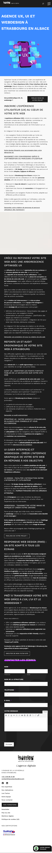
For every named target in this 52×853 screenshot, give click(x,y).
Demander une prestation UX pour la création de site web (24, 337)
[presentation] (6, 715)
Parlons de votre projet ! (17, 536)
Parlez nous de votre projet (37, 99)
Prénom (7, 675)
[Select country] (6, 694)
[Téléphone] (26, 694)
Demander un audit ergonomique (15, 415)
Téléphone (9, 690)
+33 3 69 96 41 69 (8, 777)
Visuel (45, 712)
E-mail (8, 701)
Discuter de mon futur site (17, 653)
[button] (6, 715)
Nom (28, 675)
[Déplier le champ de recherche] (43, 3)
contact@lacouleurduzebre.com (13, 779)
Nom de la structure (13, 679)
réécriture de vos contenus (22, 445)
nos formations (9, 805)
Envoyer (9, 744)
